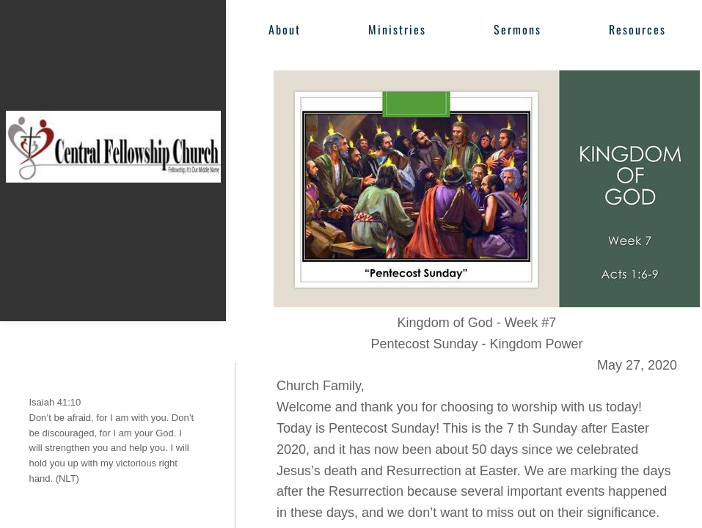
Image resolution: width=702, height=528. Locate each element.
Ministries (397, 29)
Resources (637, 29)
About (284, 29)
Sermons (517, 29)
